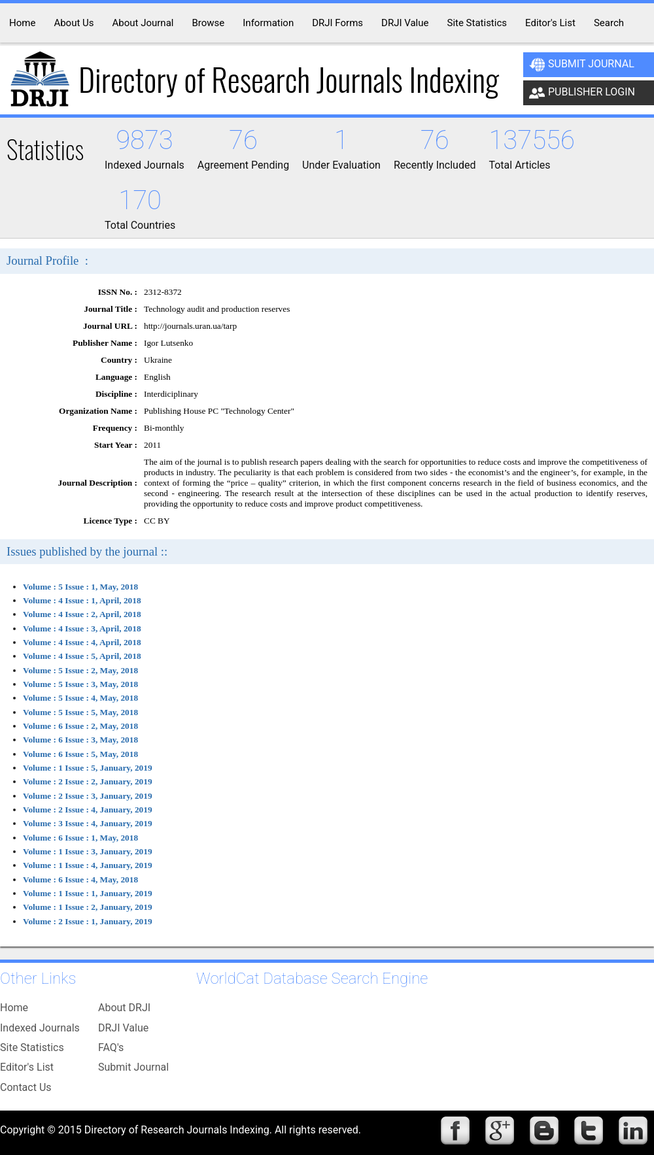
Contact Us (26, 1087)
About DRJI (124, 1007)
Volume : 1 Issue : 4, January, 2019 (87, 865)
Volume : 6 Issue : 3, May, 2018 (80, 740)
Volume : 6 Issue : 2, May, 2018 (80, 726)
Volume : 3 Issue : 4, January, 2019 (87, 823)
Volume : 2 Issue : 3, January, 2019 (87, 796)
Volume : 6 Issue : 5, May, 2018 (80, 754)
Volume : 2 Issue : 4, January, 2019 (87, 809)
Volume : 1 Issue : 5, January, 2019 (87, 768)
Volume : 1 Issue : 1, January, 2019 (87, 893)
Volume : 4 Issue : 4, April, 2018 (82, 642)
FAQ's (111, 1047)
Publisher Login (582, 93)
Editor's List (27, 1067)
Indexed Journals (40, 1028)
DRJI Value (123, 1028)
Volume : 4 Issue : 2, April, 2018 (82, 614)
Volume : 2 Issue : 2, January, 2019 (87, 781)
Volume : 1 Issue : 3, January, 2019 (87, 851)
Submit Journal (581, 65)
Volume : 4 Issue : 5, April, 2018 (82, 656)
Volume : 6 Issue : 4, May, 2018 (80, 879)
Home (14, 1007)
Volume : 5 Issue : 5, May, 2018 (80, 712)
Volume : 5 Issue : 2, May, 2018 (80, 670)
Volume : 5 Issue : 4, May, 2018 (80, 698)
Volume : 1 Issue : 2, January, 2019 (87, 907)
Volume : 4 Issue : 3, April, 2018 (82, 628)
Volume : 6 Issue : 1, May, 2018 (80, 838)
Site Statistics (32, 1047)
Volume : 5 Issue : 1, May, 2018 (80, 587)
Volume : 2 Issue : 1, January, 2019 (87, 921)
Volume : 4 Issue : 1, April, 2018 (82, 600)
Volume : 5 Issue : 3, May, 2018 (80, 684)
